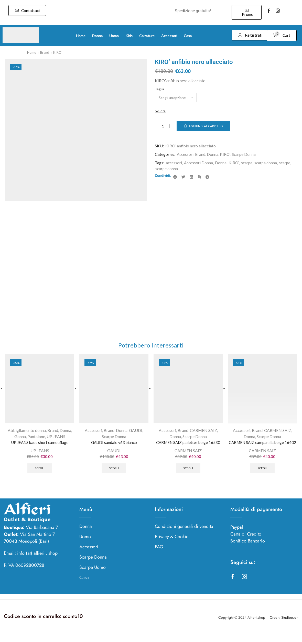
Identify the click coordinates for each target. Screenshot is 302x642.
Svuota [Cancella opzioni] (160, 111)
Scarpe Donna (245, 154)
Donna (214, 154)
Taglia (159, 89)
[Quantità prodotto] (163, 126)
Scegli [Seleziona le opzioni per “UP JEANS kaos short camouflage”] (40, 470)
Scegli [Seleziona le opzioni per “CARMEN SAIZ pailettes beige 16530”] (188, 470)
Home (32, 52)
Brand (45, 52)
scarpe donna (167, 168)
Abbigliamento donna (27, 431)
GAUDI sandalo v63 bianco (114, 443)
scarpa (248, 163)
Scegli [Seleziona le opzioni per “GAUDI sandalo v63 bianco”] (114, 470)
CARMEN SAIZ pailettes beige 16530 (188, 443)
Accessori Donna (199, 163)
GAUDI (135, 431)
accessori (174, 163)
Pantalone (36, 437)
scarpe (287, 163)
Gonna (20, 437)
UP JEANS (56, 437)
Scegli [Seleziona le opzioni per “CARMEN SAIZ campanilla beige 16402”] (262, 476)
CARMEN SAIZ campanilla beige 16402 (262, 446)
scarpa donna (267, 163)
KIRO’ (59, 52)
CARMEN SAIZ (203, 431)
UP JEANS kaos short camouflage (39, 443)
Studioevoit (289, 626)
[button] (27, 10)
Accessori (185, 154)
